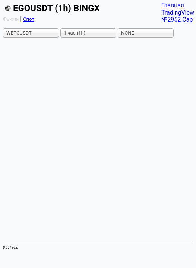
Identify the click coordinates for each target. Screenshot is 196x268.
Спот (28, 19)
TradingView (177, 12)
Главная (172, 5)
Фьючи (11, 19)
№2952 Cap (177, 19)
